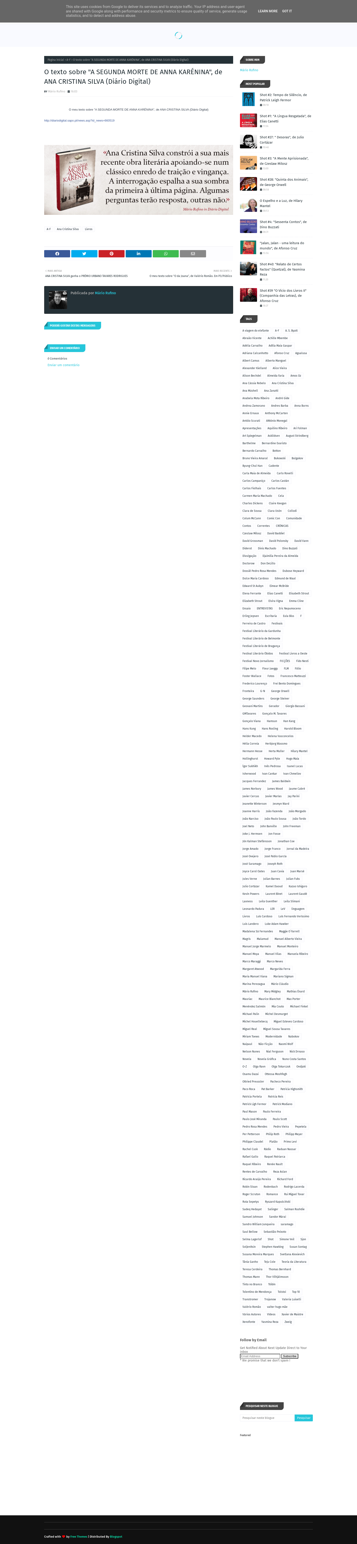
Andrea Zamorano (253, 405)
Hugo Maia (292, 758)
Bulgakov (297, 458)
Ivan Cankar (269, 773)
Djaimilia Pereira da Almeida (280, 556)
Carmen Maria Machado (257, 495)
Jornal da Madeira (298, 848)
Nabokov (293, 1036)
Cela (281, 495)
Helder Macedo (252, 736)
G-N (262, 691)
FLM (286, 668)
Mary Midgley (272, 991)
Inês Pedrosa (272, 766)
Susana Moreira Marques (258, 1254)
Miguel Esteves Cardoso (288, 1021)
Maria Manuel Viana (254, 976)
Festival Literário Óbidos (257, 653)
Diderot (247, 548)
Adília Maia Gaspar (280, 345)
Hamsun (272, 721)
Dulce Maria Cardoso (255, 578)
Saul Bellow (250, 1231)
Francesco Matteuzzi (293, 676)
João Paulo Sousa (275, 818)
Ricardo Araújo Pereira (256, 1179)
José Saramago (251, 863)
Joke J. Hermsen (252, 833)
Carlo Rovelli (285, 473)
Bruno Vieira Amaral (255, 458)
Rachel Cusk (250, 1149)
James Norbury (251, 788)
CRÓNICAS (282, 525)
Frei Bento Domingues (287, 683)
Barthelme (249, 443)
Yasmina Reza (269, 1321)
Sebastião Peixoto (275, 1231)
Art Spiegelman (252, 435)
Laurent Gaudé (297, 893)
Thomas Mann (251, 1276)
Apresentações (251, 428)
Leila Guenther (268, 901)
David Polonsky (278, 541)
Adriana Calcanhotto (255, 353)
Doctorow (248, 563)
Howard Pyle (272, 758)
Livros (88, 229)
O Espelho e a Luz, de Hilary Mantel (281, 203)
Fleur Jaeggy (270, 668)
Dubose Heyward (293, 571)
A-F (68, 59)
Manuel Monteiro (287, 946)
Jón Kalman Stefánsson (257, 841)
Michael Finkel (299, 1006)
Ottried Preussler (253, 1081)
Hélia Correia (250, 743)
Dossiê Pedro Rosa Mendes (259, 571)
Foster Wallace (251, 676)
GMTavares (249, 713)
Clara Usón (275, 510)
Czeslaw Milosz (251, 533)
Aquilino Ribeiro (277, 428)
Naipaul (247, 1044)
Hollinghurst (250, 758)
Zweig (288, 1321)
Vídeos (271, 1314)
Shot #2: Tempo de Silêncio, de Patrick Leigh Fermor (283, 97)
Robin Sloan (250, 1186)
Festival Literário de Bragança (261, 646)
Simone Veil (287, 1239)
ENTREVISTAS (265, 608)
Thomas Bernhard (280, 1269)
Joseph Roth (275, 863)
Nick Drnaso (297, 1051)
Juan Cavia (277, 871)
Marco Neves (275, 961)
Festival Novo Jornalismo (258, 661)
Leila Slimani (292, 901)
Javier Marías (273, 796)
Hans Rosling (270, 728)
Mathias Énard (296, 991)
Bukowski (280, 458)
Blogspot (116, 1536)
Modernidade (273, 1036)
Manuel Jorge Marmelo (256, 946)
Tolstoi (282, 1291)
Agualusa (301, 353)
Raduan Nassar (286, 1149)
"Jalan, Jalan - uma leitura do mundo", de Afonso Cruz (282, 245)
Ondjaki (301, 1066)
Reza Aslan (280, 1171)
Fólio (298, 668)
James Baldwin (281, 781)
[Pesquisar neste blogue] (267, 1418)
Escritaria (271, 616)
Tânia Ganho (250, 1261)
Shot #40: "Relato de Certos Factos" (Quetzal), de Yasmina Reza (282, 269)
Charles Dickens (252, 503)
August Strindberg (297, 435)
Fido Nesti (302, 661)
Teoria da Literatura (294, 1261)
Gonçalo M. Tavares (274, 713)
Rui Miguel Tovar (294, 1194)
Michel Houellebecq (255, 1021)
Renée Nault (275, 1164)
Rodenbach (271, 1186)
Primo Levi (290, 1141)
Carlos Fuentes (276, 488)
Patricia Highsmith (291, 1089)
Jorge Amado (250, 848)
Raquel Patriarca (274, 1156)
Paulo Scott (280, 1119)
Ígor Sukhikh (250, 766)
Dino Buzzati (289, 548)
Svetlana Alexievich (292, 1254)
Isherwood (249, 773)
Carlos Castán (280, 480)
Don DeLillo (268, 563)
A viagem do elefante (255, 330)
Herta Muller (277, 751)
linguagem (297, 908)
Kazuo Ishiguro (298, 886)
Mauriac (247, 999)
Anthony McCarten (276, 413)
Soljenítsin (249, 1246)
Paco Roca (248, 1089)
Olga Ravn (259, 1066)
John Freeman (292, 826)
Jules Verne (249, 878)
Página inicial (56, 59)
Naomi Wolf (286, 1044)
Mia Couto (278, 1006)
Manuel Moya (250, 954)
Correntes (263, 525)
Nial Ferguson (274, 1051)
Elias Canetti (275, 593)
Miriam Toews (250, 1036)
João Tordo (299, 818)
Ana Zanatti (271, 390)
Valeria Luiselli (291, 1299)
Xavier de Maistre (292, 1314)
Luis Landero (250, 923)
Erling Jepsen (250, 616)
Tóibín (271, 1284)
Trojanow (270, 1299)
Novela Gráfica (267, 1059)
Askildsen (274, 435)
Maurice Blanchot (269, 999)
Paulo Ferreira (272, 1111)
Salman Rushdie (294, 1209)
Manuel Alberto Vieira (288, 939)
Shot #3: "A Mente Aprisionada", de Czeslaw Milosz (284, 161)
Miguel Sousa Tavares (276, 1029)
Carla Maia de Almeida (256, 473)
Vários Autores (251, 1314)
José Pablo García (276, 856)
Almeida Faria (275, 375)
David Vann (301, 541)
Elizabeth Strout (252, 601)
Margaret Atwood (253, 969)
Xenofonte (248, 1321)
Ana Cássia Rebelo (254, 383)
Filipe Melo (249, 668)
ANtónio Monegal (276, 420)
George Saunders (253, 698)
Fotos (271, 676)
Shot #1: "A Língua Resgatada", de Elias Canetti (285, 118)
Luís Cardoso (264, 916)
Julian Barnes (271, 878)
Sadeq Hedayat (252, 1209)
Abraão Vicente (252, 338)
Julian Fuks (293, 878)
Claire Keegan (277, 503)
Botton (277, 450)
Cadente (274, 465)
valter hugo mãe (277, 1306)
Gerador (274, 706)
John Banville (268, 826)
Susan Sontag (298, 1246)
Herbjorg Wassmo (276, 743)
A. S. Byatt (291, 330)
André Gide (282, 398)
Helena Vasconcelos (280, 736)
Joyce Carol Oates (253, 871)
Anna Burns (301, 405)
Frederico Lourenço (254, 683)
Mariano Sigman (283, 976)
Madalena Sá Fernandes (257, 931)
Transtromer (250, 1299)
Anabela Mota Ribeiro (255, 398)
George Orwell (280, 691)
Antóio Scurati (251, 420)
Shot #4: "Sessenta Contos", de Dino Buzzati (283, 224)
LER (272, 908)
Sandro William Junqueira (258, 1224)
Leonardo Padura (253, 908)
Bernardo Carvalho (254, 450)
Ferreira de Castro (253, 623)
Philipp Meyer (294, 1134)
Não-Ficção (265, 1044)
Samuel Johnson (252, 1216)
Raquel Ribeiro (251, 1164)
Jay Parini (293, 796)
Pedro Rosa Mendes (254, 1126)
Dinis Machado (267, 548)
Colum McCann (251, 518)
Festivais (277, 623)
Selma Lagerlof (252, 1239)
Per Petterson (251, 1134)
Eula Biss (288, 616)
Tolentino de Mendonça (257, 1291)
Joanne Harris (251, 811)
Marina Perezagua (253, 984)
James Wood (275, 788)
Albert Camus (250, 360)
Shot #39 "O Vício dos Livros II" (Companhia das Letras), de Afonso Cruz (283, 296)
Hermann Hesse (252, 751)
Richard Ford (285, 1179)
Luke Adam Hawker (277, 923)
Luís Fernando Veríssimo (293, 916)
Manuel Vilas (273, 954)
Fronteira (248, 691)
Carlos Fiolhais (251, 488)
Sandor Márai (277, 1216)
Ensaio (246, 608)
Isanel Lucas (295, 766)
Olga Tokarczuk (281, 1066)
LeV (283, 908)
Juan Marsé (297, 871)
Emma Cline (296, 601)
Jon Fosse (274, 833)
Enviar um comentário (63, 365)
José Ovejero (250, 856)
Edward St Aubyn (252, 586)
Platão (273, 1141)
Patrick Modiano (282, 1104)
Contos (246, 525)
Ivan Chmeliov (292, 773)
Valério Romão (251, 1306)
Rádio (267, 1149)
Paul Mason (249, 1111)
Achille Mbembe (278, 338)
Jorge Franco (272, 848)
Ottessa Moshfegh (276, 1074)
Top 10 (296, 1291)
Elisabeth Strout (299, 593)
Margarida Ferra (280, 969)
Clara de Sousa (252, 510)
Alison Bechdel (251, 375)
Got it (287, 11)
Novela (246, 1059)
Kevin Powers (250, 893)
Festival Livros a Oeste (293, 653)
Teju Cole (269, 1261)
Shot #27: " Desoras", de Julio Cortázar (282, 140)
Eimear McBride (279, 586)
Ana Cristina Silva (68, 229)
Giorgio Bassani (295, 706)
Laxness (247, 901)
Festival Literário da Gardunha (261, 631)
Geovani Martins (252, 706)
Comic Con (273, 518)
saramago (287, 1224)
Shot (270, 1239)
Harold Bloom (292, 728)
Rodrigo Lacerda (294, 1186)
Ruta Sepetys (250, 1201)
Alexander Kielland (254, 368)
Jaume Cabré (297, 788)
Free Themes (78, 1536)
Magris (246, 939)
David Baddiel (276, 533)
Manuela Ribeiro (298, 954)
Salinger (273, 1209)
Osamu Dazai (250, 1074)
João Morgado (297, 811)
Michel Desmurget (276, 1014)
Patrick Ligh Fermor (254, 1104)
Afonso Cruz (281, 353)
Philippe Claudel (252, 1141)
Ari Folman (300, 428)
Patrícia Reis (275, 1096)
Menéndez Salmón (253, 1006)
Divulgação (249, 556)
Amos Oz (296, 375)
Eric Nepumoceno (290, 608)
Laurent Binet (273, 893)
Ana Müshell (250, 390)
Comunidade (294, 518)
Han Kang (289, 721)
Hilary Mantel (299, 751)
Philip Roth (272, 1134)
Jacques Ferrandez (254, 781)
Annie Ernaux (250, 413)
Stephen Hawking (272, 1246)
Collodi (292, 510)
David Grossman (252, 541)
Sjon (303, 1239)
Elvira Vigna (275, 601)
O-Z (244, 1066)
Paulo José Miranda (254, 1119)
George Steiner (279, 698)
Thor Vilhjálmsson (277, 1276)
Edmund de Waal (285, 578)
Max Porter (293, 999)
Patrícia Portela (252, 1096)
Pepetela (300, 1126)
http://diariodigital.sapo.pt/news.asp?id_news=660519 (79, 120)
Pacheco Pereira (280, 1081)
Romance (272, 1194)
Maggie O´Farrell (289, 931)
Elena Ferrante (251, 593)
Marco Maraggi (251, 961)
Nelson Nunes (251, 1051)
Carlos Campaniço (253, 480)
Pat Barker (267, 1089)
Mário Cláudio (279, 984)
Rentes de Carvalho (254, 1171)
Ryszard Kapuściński (277, 1201)
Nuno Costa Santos (294, 1059)
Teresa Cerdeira (252, 1269)
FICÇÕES (285, 661)
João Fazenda (274, 811)
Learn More (268, 11)
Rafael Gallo (250, 1156)
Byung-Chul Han (252, 465)
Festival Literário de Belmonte (261, 638)
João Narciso (250, 818)
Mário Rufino (56, 91)
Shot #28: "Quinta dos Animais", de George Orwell (284, 182)
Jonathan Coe (286, 841)
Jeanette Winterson (254, 803)
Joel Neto (248, 826)
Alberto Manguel (275, 360)
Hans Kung (249, 728)
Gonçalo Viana (251, 721)
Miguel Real (249, 1029)
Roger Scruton (251, 1194)
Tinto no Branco (252, 1284)
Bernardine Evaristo (274, 443)
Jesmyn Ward (281, 803)
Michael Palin (250, 1014)
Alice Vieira (280, 368)
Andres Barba (279, 405)
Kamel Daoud (274, 886)
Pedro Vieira (281, 1126)
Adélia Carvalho (252, 345)
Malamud (262, 939)
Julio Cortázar (251, 886)
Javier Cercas (250, 796)
